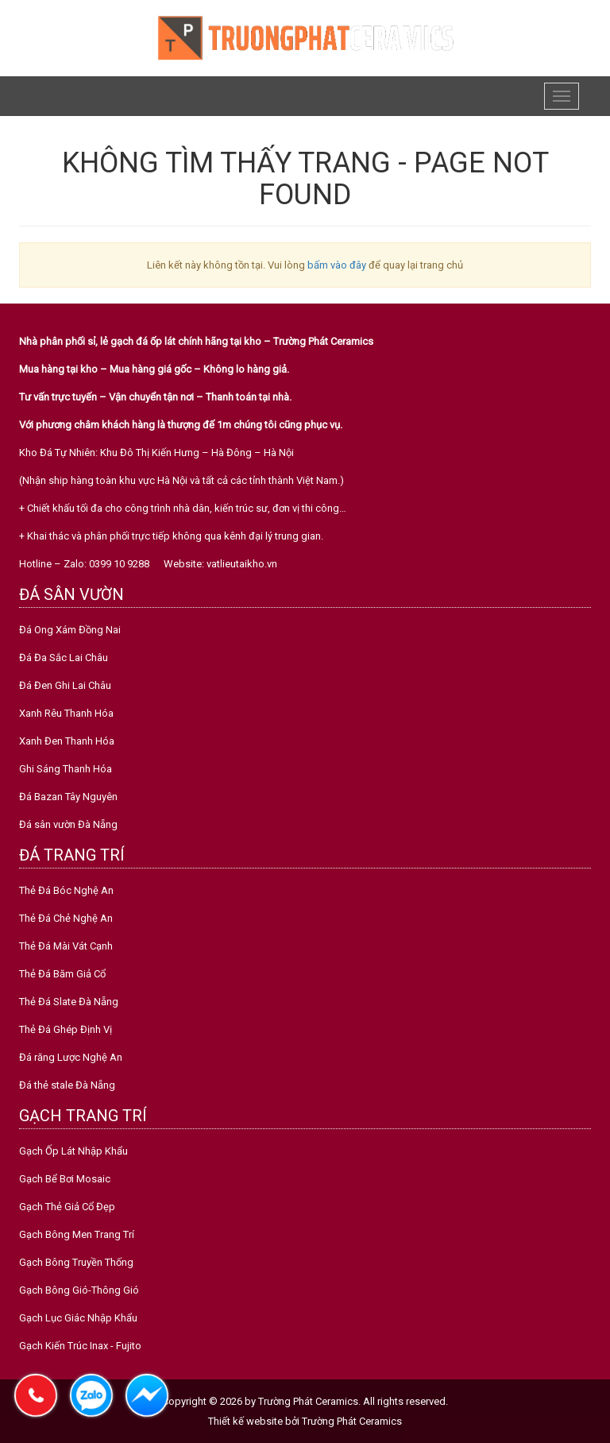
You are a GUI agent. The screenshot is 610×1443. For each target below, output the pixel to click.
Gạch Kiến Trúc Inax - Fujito (80, 1346)
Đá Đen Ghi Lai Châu (65, 685)
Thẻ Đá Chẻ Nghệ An (66, 918)
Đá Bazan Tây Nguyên (68, 797)
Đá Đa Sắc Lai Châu (63, 657)
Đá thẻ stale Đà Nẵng (67, 1085)
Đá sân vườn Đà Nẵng (68, 824)
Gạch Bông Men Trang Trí (76, 1234)
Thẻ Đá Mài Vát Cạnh (66, 946)
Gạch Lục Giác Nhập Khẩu (78, 1318)
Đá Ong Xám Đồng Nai (70, 630)
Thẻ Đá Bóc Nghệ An (66, 890)
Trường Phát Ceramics (352, 1421)
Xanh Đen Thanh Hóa (66, 741)
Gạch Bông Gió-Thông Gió (79, 1290)
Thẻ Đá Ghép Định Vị (65, 1029)
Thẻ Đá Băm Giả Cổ (62, 974)
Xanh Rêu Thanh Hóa (66, 713)
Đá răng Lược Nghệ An (70, 1057)
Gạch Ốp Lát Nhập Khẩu (73, 1151)
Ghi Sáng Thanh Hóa (65, 769)
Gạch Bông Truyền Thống (76, 1262)
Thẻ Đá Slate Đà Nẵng (68, 1002)
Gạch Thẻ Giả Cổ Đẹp (67, 1207)
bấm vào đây (336, 265)
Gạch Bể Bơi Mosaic (64, 1179)
